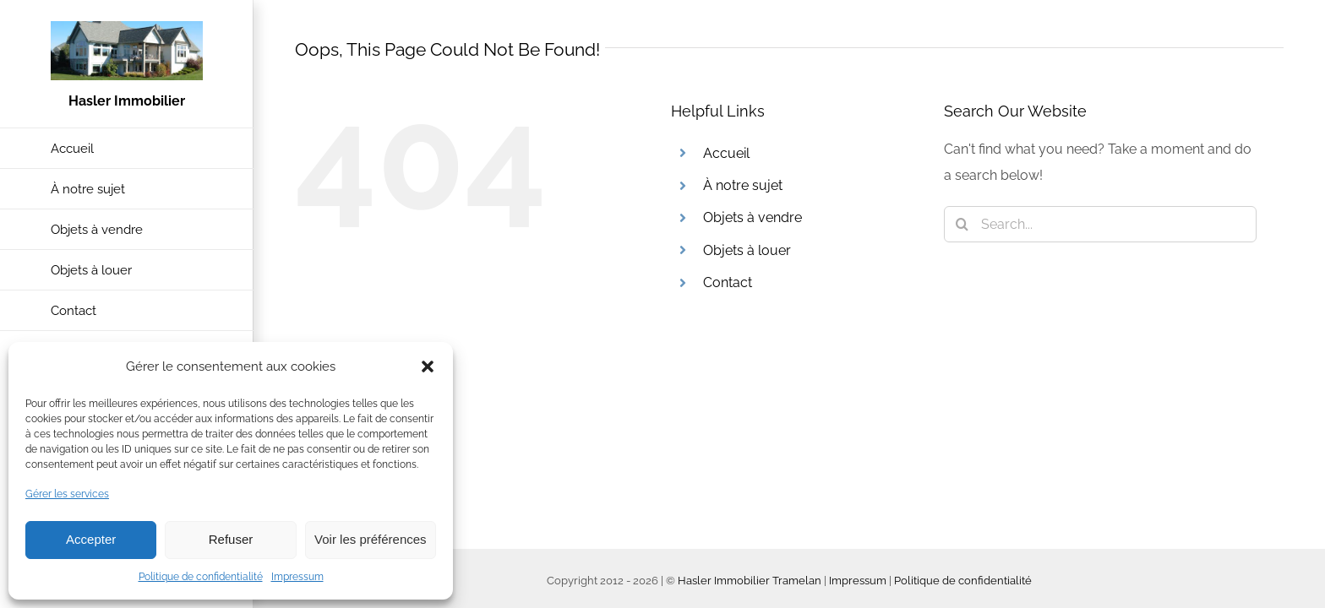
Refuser (231, 539)
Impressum (297, 577)
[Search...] (1100, 224)
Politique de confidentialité (201, 577)
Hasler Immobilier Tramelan (749, 580)
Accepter (91, 539)
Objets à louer (747, 250)
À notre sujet (742, 185)
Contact (727, 282)
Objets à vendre (752, 217)
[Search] (962, 224)
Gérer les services (67, 494)
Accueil (726, 153)
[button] (427, 366)
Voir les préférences (370, 539)
